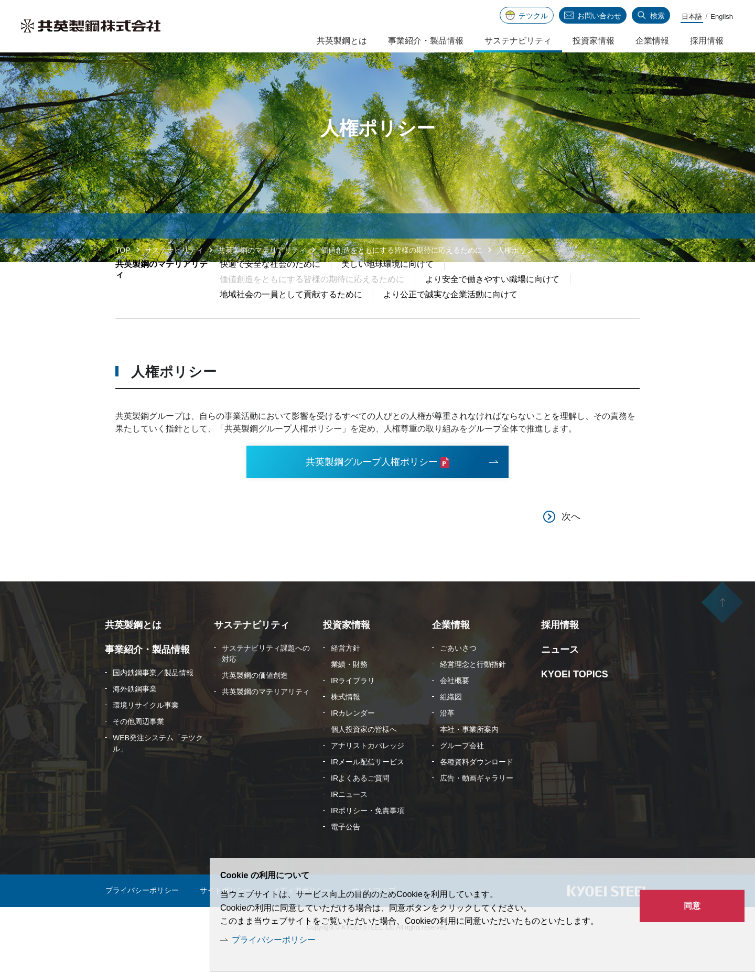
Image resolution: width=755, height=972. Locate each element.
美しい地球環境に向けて (387, 287)
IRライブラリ (353, 705)
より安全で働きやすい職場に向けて (492, 302)
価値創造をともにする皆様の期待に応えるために (401, 250)
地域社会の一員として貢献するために (291, 318)
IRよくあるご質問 (360, 802)
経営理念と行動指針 (473, 689)
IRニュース (349, 819)
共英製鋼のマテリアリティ (262, 250)
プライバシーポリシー (274, 939)
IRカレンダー (353, 737)
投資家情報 (593, 40)
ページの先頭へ (722, 628)
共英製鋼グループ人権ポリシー (372, 486)
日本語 (692, 16)
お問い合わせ (599, 16)
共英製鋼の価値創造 (255, 700)
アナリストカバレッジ (367, 770)
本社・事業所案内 (469, 754)
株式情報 (345, 721)
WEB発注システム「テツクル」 (158, 767)
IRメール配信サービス (367, 786)
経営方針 (345, 672)
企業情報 (652, 40)
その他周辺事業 (138, 746)
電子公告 (345, 851)
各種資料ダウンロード (476, 786)
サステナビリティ (174, 250)
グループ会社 (462, 770)
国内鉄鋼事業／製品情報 (153, 697)
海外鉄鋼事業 (135, 713)
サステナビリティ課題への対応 (266, 678)
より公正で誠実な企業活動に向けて (450, 318)
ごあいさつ (458, 672)
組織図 (451, 721)
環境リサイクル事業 (146, 730)
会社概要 (454, 705)
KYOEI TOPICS (574, 699)
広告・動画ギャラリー (476, 802)
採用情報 (707, 40)
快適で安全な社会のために (270, 287)
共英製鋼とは (342, 40)
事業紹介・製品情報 (425, 40)
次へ (571, 541)
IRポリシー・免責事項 (367, 835)
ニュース (560, 674)
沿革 (447, 737)
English (721, 16)
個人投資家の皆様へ (364, 754)
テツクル (533, 16)
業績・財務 (349, 689)
